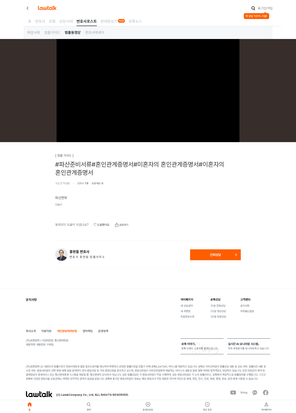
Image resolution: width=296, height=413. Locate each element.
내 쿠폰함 (185, 311)
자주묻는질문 (247, 311)
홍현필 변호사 (79, 252)
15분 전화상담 (217, 305)
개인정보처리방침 (67, 331)
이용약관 (46, 331)
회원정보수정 (187, 316)
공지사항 (244, 305)
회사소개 (31, 331)
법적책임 (88, 331)
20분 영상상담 (218, 311)
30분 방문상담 (218, 316)
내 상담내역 (187, 305)
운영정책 (103, 331)
